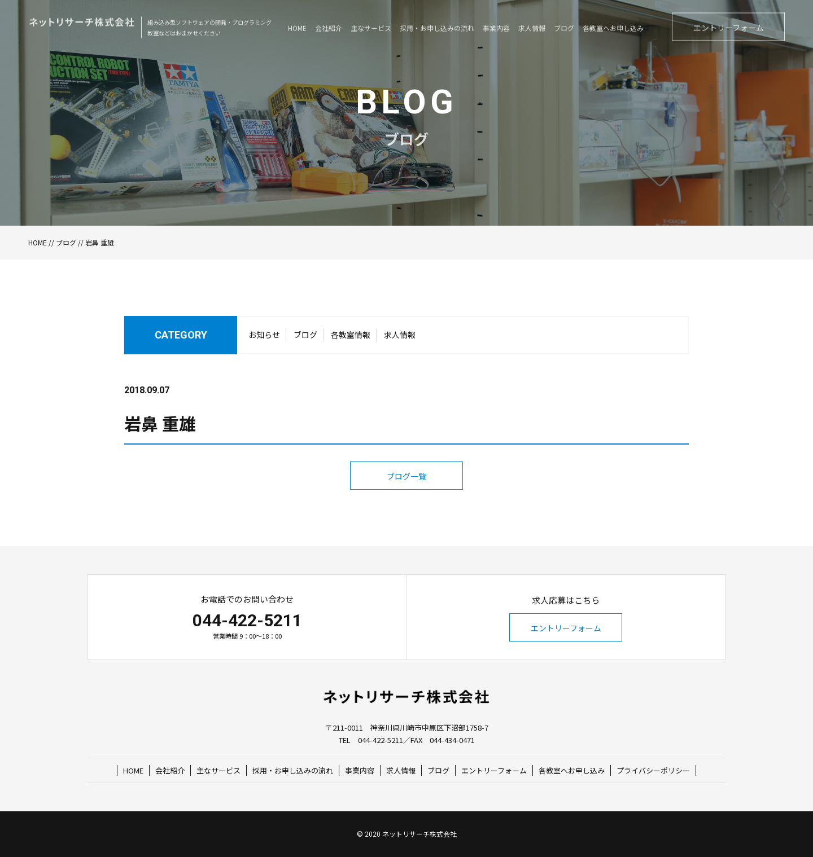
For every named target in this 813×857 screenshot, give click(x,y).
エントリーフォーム (566, 628)
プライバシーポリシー (653, 770)
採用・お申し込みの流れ (292, 770)
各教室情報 (350, 337)
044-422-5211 (247, 620)
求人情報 (400, 337)
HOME (37, 242)
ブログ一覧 (406, 500)
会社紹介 (170, 770)
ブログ (66, 242)
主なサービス (218, 770)
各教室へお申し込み (572, 770)
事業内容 (359, 770)
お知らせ (264, 337)
